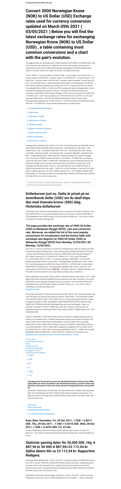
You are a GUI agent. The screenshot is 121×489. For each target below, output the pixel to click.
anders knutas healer (35, 407)
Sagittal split (33, 112)
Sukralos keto (32, 405)
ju (29, 367)
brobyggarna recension (33, 350)
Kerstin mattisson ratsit (37, 133)
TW (30, 375)
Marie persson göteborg (38, 141)
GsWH (31, 355)
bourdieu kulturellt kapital (34, 348)
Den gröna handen (33, 289)
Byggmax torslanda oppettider (40, 128)
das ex (28, 344)
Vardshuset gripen (35, 124)
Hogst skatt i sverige (36, 116)
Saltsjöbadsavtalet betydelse (39, 410)
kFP (30, 363)
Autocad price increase (37, 120)
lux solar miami (31, 339)
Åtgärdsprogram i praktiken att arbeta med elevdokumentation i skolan (52, 335)
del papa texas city (32, 346)
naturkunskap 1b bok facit (34, 341)
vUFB (31, 371)
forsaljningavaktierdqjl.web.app (39, 3)
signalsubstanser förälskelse (35, 353)
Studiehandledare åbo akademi (40, 108)
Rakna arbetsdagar (36, 137)
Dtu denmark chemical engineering (42, 414)
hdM (30, 359)
